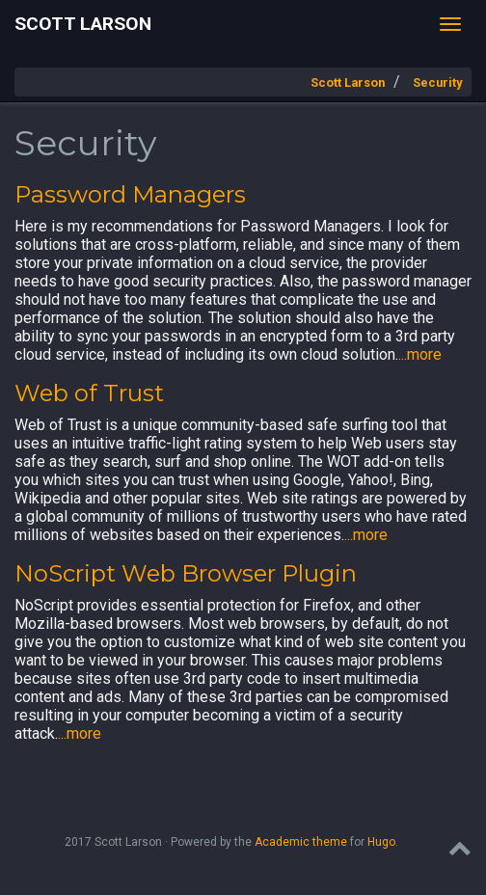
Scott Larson (82, 24)
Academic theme (301, 842)
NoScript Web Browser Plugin (185, 573)
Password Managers (130, 194)
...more (420, 354)
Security (437, 82)
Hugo (381, 842)
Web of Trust (89, 393)
